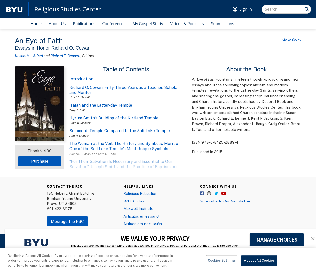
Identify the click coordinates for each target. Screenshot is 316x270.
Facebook (202, 194)
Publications (84, 23)
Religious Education (140, 193)
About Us (57, 23)
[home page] (14, 9)
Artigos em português (142, 223)
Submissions (222, 23)
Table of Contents (126, 69)
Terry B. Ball (77, 110)
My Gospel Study (147, 23)
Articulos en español (141, 216)
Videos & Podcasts (187, 23)
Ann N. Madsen (79, 135)
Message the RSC (67, 221)
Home (36, 23)
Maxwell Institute (138, 208)
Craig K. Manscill (80, 123)
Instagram (209, 194)
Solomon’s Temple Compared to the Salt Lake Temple (119, 130)
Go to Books (291, 39)
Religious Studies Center (67, 9)
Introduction (81, 78)
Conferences (113, 23)
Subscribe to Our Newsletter (225, 201)
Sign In (245, 9)
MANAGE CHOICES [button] (277, 239)
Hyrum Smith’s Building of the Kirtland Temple (113, 117)
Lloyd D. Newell (79, 97)
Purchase (39, 161)
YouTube (223, 194)
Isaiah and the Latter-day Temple (100, 105)
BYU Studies (134, 201)
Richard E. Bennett (65, 55)
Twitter (216, 194)
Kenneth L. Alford (29, 55)
